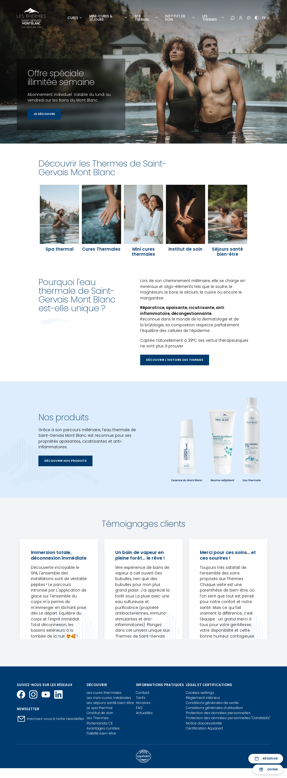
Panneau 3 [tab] (150, 140)
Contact (142, 692)
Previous (8, 71)
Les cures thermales (104, 692)
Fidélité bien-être (101, 733)
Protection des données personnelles (218, 712)
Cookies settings (200, 692)
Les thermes (209, 18)
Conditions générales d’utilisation (214, 707)
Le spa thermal (99, 707)
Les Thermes (98, 717)
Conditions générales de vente (212, 702)
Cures (73, 17)
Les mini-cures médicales (109, 697)
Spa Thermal (142, 18)
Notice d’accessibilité (204, 723)
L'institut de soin (100, 712)
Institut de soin (175, 18)
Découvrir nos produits (65, 461)
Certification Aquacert (204, 728)
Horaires (143, 702)
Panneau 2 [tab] (146, 140)
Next (279, 71)
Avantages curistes (103, 728)
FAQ (139, 707)
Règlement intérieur (203, 697)
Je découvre (44, 114)
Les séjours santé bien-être (110, 702)
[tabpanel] (143, 72)
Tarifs (140, 697)
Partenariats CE (100, 723)
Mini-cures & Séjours (100, 18)
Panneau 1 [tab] (139, 140)
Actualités (144, 712)
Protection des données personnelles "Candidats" (228, 717)
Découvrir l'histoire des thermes (174, 360)
